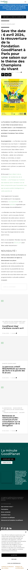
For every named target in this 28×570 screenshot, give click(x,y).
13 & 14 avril (18, 242)
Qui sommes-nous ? (7, 506)
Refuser (14, 559)
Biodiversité (17, 408)
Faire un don (7, 462)
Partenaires (4, 509)
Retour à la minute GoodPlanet (14, 17)
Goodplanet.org (8, 459)
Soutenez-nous (5, 514)
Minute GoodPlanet (8, 24)
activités (13, 204)
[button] (26, 532)
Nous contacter (6, 512)
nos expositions (13, 201)
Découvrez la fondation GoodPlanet (12, 520)
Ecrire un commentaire (9, 286)
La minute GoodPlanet (8, 517)
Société (21, 323)
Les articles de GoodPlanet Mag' (14, 321)
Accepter (14, 555)
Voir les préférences (14, 563)
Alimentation (7, 408)
